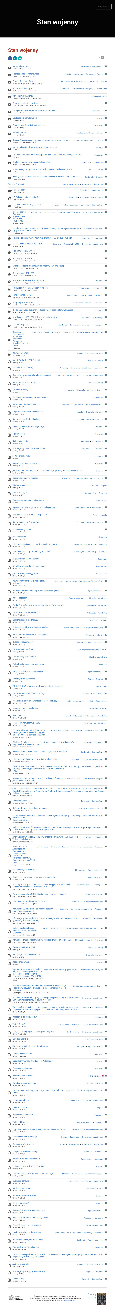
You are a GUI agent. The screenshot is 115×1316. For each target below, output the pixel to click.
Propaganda (99, 310)
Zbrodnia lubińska (20, 1039)
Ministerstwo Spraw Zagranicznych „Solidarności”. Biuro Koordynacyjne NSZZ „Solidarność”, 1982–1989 (46, 779)
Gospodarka (85, 205)
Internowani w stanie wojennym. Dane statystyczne (34, 759)
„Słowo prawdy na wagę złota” (25, 573)
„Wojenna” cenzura (20, 1181)
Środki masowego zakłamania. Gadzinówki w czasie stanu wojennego (43, 310)
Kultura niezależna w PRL (94, 405)
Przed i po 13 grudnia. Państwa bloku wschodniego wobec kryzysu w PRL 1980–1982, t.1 (38, 229)
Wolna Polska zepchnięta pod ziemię (28, 664)
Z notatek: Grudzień (21, 801)
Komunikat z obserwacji (22, 367)
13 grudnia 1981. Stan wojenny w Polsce (30, 288)
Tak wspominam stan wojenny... (26, 723)
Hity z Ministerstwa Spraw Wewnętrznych (30, 1218)
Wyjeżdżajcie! (18, 1024)
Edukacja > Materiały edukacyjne (91, 190)
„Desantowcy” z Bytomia (23, 1144)
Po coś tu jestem (20, 598)
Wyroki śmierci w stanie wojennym (27, 1225)
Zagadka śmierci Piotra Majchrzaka (27, 412)
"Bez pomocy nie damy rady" (24, 870)
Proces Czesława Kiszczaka (25, 81)
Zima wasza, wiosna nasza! (24, 1068)
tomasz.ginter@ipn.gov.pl (67, 1300)
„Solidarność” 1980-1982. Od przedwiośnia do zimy (35, 317)
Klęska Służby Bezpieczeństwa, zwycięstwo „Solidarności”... (38, 605)
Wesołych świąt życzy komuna (25, 1247)
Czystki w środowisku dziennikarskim (28, 566)
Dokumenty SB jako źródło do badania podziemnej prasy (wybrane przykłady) (34, 910)
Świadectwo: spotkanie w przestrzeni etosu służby (34, 701)
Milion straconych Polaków (24, 1195)
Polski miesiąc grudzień (23, 1076)
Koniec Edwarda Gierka (23, 96)
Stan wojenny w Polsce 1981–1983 (28, 244)
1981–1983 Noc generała (24, 295)
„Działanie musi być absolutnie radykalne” (30, 627)
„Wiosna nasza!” (19, 537)
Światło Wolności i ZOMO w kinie (26, 360)
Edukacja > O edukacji (95, 170)
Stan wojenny (19, 190)
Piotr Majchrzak (19, 132)
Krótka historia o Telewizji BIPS (26, 612)
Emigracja (99, 177)
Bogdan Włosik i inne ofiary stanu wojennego (32, 140)
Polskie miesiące (97, 318)
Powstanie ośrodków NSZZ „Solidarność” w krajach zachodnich (39, 894)
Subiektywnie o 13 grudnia (23, 382)
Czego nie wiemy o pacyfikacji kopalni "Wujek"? (33, 1031)
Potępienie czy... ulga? (22, 529)
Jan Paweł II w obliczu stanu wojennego (29, 515)
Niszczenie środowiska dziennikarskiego (30, 635)
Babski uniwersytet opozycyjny (25, 463)
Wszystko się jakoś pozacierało (26, 1159)
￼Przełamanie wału (21, 456)
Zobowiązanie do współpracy (25, 478)
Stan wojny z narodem (22, 258)
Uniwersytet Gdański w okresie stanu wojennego (28, 582)
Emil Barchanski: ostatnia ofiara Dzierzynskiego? (33, 1173)
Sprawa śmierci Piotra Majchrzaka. (27, 419)
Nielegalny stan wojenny (22, 642)
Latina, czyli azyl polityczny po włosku (28, 1166)
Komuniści (99, 1203)
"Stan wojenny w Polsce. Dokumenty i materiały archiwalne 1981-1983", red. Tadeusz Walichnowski (45, 838)
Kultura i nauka (102, 635)
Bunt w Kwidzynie (20, 492)
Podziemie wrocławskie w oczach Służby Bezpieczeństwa (23, 817)
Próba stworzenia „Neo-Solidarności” (28, 1240)
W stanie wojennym (21, 324)
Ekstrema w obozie (20, 1100)
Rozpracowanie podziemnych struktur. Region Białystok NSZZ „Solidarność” (29, 1255)
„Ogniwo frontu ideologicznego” (26, 559)
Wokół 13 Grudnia (20, 1122)
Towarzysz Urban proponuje (24, 1137)
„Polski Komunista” (20, 1203)
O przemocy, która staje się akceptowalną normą (33, 507)
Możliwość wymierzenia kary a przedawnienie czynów (35, 590)
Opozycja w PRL (97, 288)
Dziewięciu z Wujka (21, 353)
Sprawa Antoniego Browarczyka (26, 522)
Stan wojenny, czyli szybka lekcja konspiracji (31, 375)
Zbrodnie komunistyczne (74, 74)
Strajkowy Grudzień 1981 (24, 302)
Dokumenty (64, 368)
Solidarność (85, 67)
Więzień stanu (18, 485)
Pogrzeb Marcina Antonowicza (26, 74)
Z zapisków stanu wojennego (25, 1151)
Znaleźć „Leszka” (19, 1107)
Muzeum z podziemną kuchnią (25, 708)
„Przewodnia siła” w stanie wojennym (28, 1210)
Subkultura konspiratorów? (24, 404)
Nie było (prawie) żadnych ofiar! (26, 954)
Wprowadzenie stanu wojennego (27, 103)
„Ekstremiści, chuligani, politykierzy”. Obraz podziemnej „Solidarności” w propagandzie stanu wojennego (43, 743)
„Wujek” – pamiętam (21, 1188)
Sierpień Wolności (16, 184)
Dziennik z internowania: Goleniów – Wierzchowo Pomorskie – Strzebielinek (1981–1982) (22, 339)
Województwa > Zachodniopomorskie (90, 332)
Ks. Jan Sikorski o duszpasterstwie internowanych (35, 147)
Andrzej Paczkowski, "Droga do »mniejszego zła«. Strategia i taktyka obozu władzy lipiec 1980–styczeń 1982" (38, 828)
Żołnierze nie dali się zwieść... (25, 620)
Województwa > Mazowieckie (92, 212)
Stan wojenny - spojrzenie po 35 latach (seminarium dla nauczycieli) (42, 169)
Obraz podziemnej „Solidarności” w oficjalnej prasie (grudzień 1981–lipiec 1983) (47, 940)
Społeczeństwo (97, 67)
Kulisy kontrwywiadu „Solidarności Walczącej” (32, 1061)
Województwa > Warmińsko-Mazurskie (89, 730)
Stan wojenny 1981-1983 (23, 273)
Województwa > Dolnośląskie (93, 816)
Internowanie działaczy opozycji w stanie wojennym (34, 544)
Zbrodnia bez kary (20, 390)
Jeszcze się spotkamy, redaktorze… (28, 500)
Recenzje (70, 390)
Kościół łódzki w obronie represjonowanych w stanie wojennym (24, 930)
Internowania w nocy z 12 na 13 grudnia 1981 (31, 551)
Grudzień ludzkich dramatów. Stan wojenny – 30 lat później (38, 266)
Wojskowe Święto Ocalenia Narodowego (30, 1046)
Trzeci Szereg (18, 434)
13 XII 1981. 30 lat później (24, 251)
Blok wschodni (87, 229)
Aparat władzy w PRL (66, 81)
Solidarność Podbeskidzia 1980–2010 (29, 280)
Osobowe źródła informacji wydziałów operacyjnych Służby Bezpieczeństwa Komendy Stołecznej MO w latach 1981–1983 (45, 998)
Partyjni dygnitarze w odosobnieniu (27, 671)
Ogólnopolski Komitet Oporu (25, 118)
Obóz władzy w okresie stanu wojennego (30, 808)
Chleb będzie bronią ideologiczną (26, 1232)
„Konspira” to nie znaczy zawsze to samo (30, 397)
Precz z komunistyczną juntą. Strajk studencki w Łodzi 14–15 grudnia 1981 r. (42, 1091)
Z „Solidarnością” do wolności (26, 197)
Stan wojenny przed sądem (24, 657)
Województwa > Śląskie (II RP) (92, 184)
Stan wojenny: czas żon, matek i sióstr (29, 448)
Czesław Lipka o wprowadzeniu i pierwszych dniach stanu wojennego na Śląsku (47, 155)
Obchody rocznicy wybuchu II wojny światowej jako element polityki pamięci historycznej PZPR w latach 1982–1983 (41, 885)
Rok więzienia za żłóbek (22, 649)
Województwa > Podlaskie (94, 1255)
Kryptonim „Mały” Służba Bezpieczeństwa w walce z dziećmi (38, 1129)
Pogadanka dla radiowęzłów (24, 1017)
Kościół (95, 515)
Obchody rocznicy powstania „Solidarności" (31, 162)
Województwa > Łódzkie (94, 928)
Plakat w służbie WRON (22, 1115)
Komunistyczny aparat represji (87, 81)
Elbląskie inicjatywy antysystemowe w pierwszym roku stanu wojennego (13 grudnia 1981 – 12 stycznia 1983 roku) (29, 732)
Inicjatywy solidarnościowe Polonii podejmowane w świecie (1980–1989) (45, 177)
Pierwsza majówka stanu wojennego (28, 426)
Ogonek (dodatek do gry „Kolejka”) (28, 204)
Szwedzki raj (18, 1279)
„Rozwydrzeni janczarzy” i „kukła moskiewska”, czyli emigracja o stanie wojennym (47, 470)
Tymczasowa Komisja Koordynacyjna (29, 125)
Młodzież (100, 133)
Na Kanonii (17, 715)
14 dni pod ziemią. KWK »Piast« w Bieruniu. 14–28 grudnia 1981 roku (42, 238)
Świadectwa (99, 148)
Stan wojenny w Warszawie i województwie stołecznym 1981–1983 (19, 216)
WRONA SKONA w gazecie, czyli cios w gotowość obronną (37, 686)
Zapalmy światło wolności (23, 679)
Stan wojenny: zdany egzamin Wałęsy (28, 1271)
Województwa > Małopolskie (43, 788)
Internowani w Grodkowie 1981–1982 (28, 901)
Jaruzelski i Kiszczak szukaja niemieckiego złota (33, 877)
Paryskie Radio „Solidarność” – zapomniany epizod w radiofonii (39, 752)
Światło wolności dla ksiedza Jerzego (28, 693)
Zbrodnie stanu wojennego (24, 1083)
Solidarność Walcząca (22, 88)
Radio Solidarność (20, 66)
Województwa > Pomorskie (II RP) (91, 581)
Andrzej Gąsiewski (20, 1264)
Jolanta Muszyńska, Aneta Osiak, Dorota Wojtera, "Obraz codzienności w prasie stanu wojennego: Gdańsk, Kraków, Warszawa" (58, 792)
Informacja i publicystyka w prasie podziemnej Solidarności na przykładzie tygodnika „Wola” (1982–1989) (44, 919)
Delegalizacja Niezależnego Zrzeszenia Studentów (35, 110)
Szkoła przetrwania (20, 962)
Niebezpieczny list (20, 441)
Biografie (100, 74)
